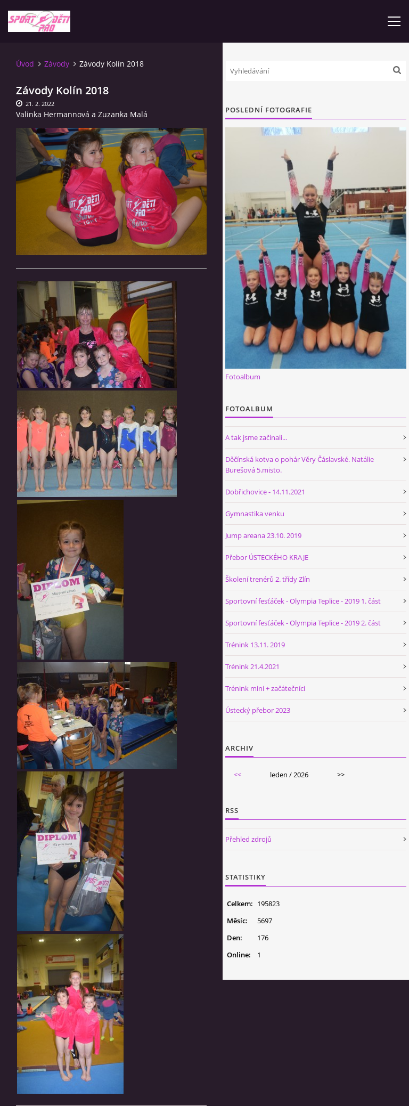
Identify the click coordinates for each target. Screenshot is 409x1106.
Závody (56, 64)
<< (237, 774)
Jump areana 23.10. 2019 (263, 535)
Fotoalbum (242, 376)
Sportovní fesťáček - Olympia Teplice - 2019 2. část (303, 623)
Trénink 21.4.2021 (252, 666)
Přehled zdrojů (248, 839)
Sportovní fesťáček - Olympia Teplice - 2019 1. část (303, 601)
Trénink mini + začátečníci (265, 688)
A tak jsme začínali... (256, 437)
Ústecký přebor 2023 (257, 710)
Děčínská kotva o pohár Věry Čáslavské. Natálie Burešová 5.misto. (299, 464)
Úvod (25, 64)
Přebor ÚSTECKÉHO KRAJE (266, 557)
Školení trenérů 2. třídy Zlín (267, 579)
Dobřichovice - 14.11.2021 (265, 492)
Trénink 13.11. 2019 (255, 644)
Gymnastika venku (254, 513)
